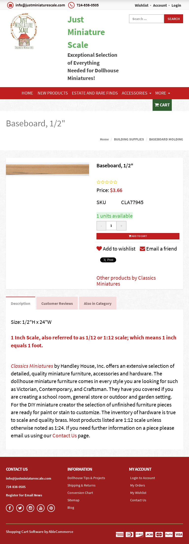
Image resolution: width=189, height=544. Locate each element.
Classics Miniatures (32, 365)
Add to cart (138, 236)
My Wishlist (138, 492)
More (162, 93)
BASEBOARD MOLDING (166, 139)
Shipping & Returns (81, 485)
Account (160, 5)
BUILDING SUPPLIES (129, 139)
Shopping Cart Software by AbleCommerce (39, 531)
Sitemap (73, 500)
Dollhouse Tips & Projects (86, 478)
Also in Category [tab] (97, 303)
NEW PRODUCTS (53, 93)
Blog (70, 507)
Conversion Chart (80, 492)
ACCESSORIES (136, 93)
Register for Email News (24, 495)
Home (27, 93)
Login (176, 5)
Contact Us (81, 105)
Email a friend (158, 248)
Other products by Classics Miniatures (126, 280)
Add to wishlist (115, 248)
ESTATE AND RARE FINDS (95, 93)
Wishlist (141, 5)
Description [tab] (20, 303)
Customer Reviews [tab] (57, 303)
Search (174, 19)
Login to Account (142, 478)
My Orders (137, 485)
